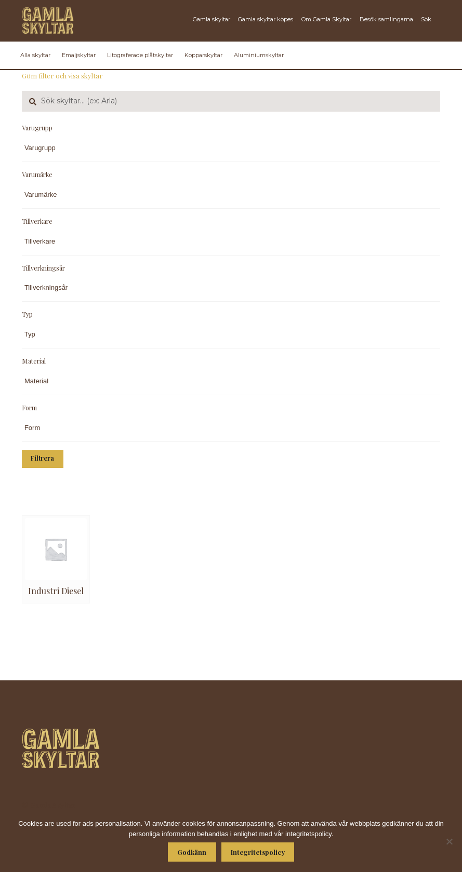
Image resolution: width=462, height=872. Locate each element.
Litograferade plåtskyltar (140, 55)
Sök (426, 19)
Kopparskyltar (203, 55)
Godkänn (191, 852)
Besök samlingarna (386, 19)
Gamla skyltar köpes (265, 19)
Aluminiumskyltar (259, 55)
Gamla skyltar (211, 19)
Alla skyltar (35, 55)
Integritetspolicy (258, 852)
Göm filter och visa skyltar (62, 75)
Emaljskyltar (79, 55)
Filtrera (42, 458)
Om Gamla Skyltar (326, 19)
